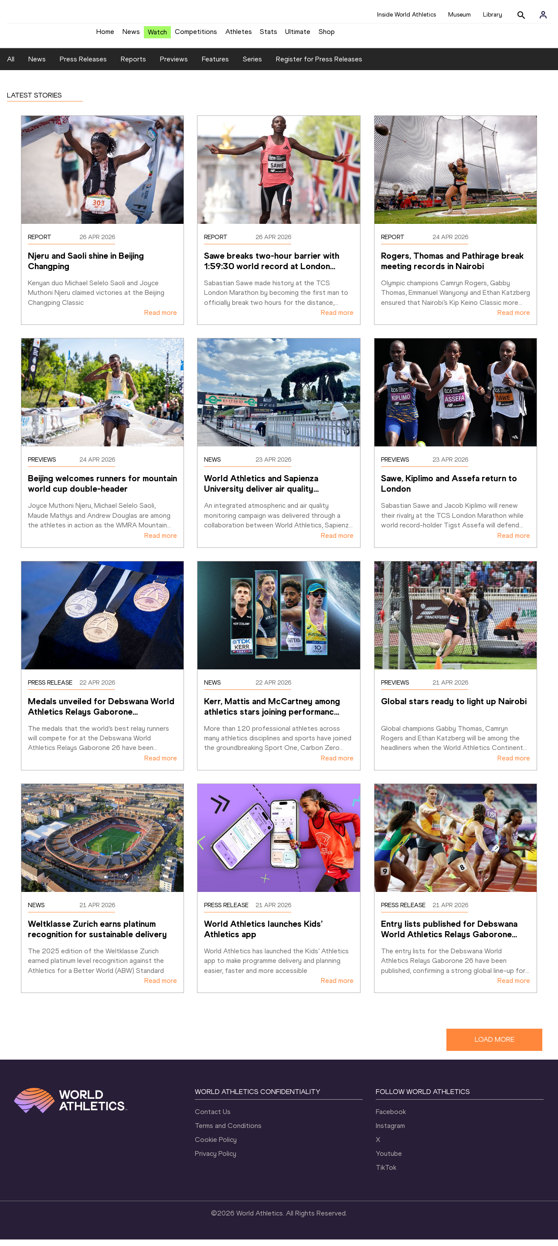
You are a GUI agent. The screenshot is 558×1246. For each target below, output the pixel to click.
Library (492, 14)
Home (105, 35)
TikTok (386, 1174)
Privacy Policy (215, 1160)
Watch (157, 35)
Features (215, 65)
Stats (268, 35)
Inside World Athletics (406, 14)
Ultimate (297, 35)
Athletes (238, 35)
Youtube (389, 1160)
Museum (459, 14)
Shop (327, 35)
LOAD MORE (494, 1046)
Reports (133, 65)
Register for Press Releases (319, 65)
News (131, 35)
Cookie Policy (216, 1146)
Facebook (391, 1118)
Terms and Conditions (228, 1132)
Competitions (196, 35)
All (10, 65)
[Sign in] (543, 15)
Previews (174, 65)
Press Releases (83, 65)
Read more (160, 319)
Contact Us (213, 1118)
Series (252, 65)
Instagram (390, 1132)
